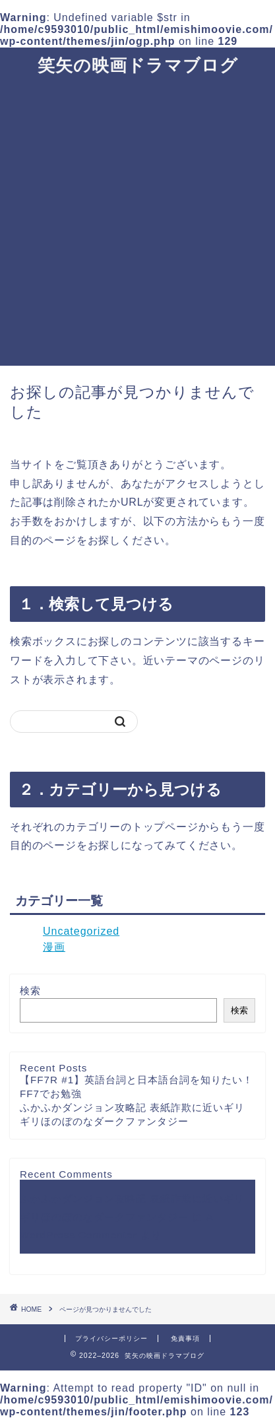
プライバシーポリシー (111, 1338)
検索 (30, 990)
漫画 (54, 947)
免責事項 (185, 1338)
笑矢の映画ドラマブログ (138, 64)
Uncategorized (81, 931)
